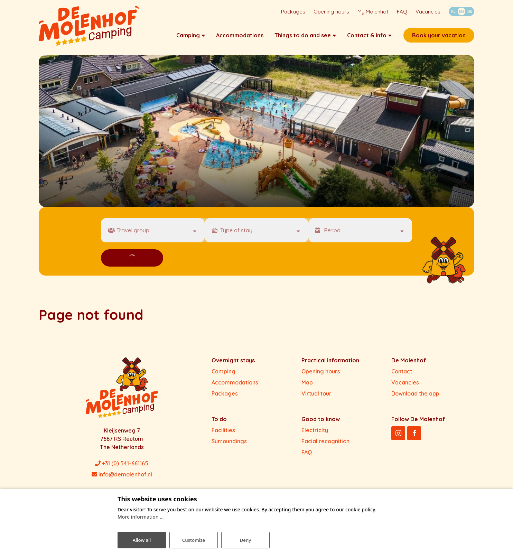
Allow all (141, 539)
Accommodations (235, 385)
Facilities (223, 433)
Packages (225, 396)
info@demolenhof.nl (122, 477)
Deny (245, 539)
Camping (223, 374)
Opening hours (320, 374)
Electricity (314, 433)
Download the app (415, 396)
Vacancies (405, 385)
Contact (401, 374)
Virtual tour (316, 396)
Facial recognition (325, 444)
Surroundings (229, 444)
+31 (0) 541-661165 (121, 466)
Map (307, 385)
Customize (193, 539)
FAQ (306, 455)
